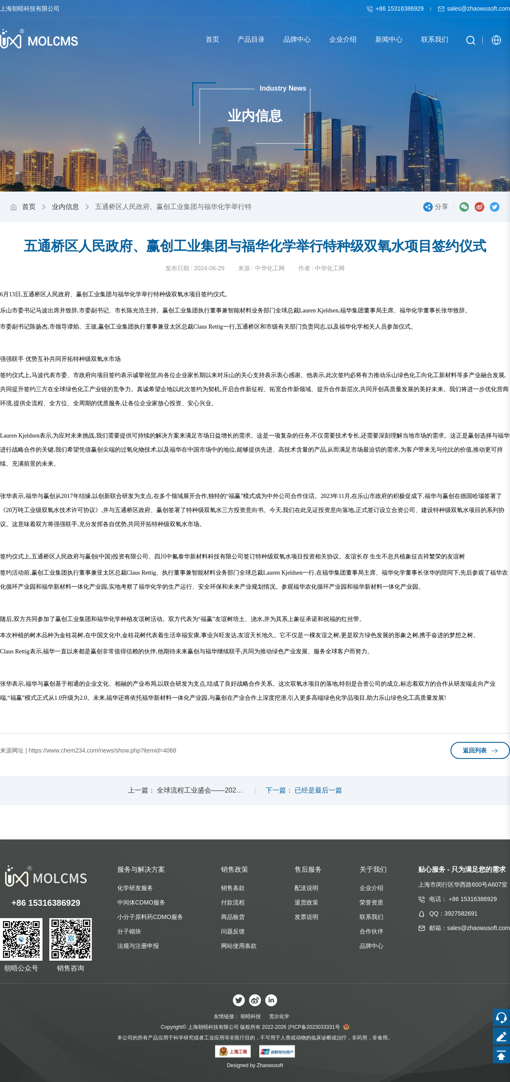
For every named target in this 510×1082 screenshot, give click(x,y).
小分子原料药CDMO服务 (150, 916)
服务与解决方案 (141, 869)
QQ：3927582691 (453, 913)
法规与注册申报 (138, 945)
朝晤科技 (251, 1016)
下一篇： (279, 790)
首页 (29, 206)
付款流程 (233, 902)
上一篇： (141, 790)
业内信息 (65, 206)
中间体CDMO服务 (141, 902)
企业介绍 (371, 887)
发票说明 (306, 916)
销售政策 (234, 869)
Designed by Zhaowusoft (255, 1065)
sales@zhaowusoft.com (474, 8)
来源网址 (12, 750)
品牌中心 (371, 945)
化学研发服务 (135, 887)
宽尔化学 (279, 1016)
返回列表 (480, 750)
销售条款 (233, 887)
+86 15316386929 (395, 8)
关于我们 (373, 869)
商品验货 (233, 916)
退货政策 (306, 902)
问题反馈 (233, 931)
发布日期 (177, 268)
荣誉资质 (371, 902)
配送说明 (306, 887)
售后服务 (308, 869)
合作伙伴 (371, 931)
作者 (304, 268)
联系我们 (371, 916)
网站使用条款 (239, 945)
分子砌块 (129, 931)
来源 (244, 268)
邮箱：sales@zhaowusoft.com (469, 928)
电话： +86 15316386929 (463, 899)
